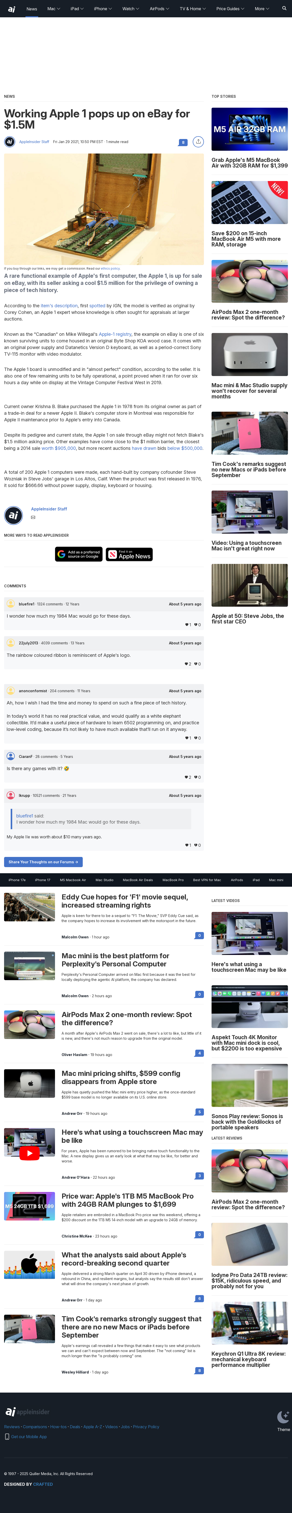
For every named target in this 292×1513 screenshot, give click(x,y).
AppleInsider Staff (34, 142)
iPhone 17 (42, 880)
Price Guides (230, 8)
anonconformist (33, 691)
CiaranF (26, 756)
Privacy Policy (146, 1426)
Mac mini (276, 880)
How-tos (58, 1426)
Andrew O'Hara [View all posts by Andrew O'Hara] (76, 1177)
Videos (111, 1426)
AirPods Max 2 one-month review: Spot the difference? (127, 1018)
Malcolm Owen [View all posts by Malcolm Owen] (75, 937)
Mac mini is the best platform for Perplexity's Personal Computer (115, 959)
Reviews (12, 1426)
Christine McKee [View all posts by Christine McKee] (77, 1236)
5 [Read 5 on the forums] (200, 1112)
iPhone (103, 8)
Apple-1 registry (115, 334)
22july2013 (29, 643)
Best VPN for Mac (207, 880)
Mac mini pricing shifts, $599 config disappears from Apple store (121, 1077)
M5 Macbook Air (73, 880)
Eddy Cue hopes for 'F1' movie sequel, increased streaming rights (125, 901)
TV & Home (193, 8)
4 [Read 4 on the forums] (199, 1053)
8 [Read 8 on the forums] (199, 1370)
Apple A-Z (92, 1426)
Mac (54, 8)
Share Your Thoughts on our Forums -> (43, 862)
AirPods (160, 8)
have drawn (144, 448)
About (185, 604)
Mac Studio (105, 880)
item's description (59, 305)
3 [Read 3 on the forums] (200, 1176)
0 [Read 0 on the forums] (199, 935)
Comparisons (35, 1426)
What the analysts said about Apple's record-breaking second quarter (124, 1259)
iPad (77, 8)
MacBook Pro (173, 880)
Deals (75, 1426)
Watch (131, 8)
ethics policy (110, 268)
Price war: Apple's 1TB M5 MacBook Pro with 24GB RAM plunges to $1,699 (128, 1200)
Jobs (125, 1426)
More (262, 8)
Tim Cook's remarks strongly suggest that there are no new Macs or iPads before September (132, 1326)
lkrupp (25, 795)
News (31, 8)
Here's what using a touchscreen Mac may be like (132, 1136)
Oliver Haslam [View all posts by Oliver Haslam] (74, 1055)
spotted (97, 305)
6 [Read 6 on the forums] (199, 1298)
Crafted (43, 1484)
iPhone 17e (17, 880)
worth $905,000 (58, 448)
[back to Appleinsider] (11, 9)
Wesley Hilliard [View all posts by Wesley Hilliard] (75, 1372)
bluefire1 (27, 604)
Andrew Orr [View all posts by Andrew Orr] (72, 1114)
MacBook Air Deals (138, 880)
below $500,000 (185, 448)
